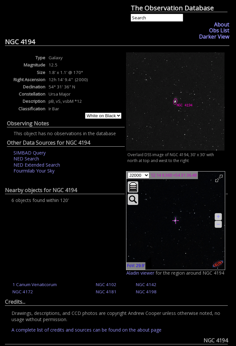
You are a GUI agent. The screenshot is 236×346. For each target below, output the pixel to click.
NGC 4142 (146, 284)
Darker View (214, 36)
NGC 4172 (22, 292)
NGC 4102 (106, 284)
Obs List (219, 30)
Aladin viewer (140, 273)
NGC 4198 (146, 292)
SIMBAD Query (29, 153)
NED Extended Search (36, 165)
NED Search (26, 158)
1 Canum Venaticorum (34, 284)
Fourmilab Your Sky (33, 171)
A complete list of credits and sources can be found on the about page (86, 330)
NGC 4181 (106, 292)
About (221, 24)
